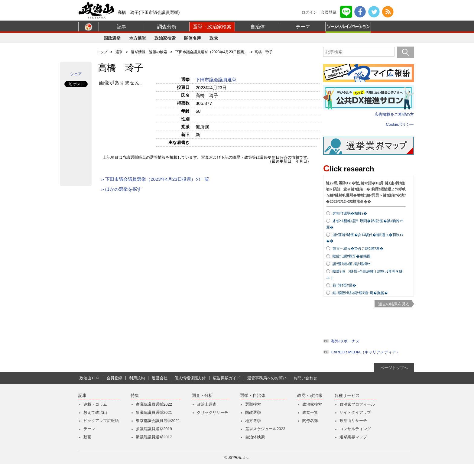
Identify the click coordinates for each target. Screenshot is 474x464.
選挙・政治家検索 (212, 26)
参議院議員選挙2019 (154, 429)
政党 (213, 38)
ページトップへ (394, 367)
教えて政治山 (95, 412)
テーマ (303, 26)
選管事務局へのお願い (267, 378)
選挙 (119, 52)
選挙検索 (253, 404)
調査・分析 (202, 395)
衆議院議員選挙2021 (154, 412)
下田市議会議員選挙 (217, 79)
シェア (76, 74)
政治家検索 (165, 38)
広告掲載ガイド (226, 378)
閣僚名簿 (192, 38)
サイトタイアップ (355, 412)
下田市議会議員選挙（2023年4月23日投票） (211, 52)
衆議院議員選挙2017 (154, 437)
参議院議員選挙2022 (154, 404)
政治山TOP (89, 378)
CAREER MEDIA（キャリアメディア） (365, 352)
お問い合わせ (305, 378)
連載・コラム (95, 404)
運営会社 (159, 378)
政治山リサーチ (353, 421)
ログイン (309, 12)
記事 (121, 26)
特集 (135, 395)
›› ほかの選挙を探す (121, 189)
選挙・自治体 (252, 395)
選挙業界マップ (353, 437)
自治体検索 (255, 437)
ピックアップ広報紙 (101, 421)
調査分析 (167, 26)
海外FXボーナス (345, 341)
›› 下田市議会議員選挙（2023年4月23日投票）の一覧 (155, 179)
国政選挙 (112, 38)
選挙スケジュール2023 (265, 429)
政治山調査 (206, 404)
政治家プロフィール (357, 404)
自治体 (257, 26)
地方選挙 (137, 38)
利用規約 (137, 378)
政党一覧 (310, 412)
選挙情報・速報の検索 (149, 52)
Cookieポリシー (400, 124)
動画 (87, 437)
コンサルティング (355, 429)
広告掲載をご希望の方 (394, 114)
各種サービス (347, 395)
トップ (101, 52)
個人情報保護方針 (190, 378)
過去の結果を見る (394, 304)
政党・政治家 (310, 395)
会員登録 (328, 12)
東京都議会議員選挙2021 (158, 421)
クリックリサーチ (212, 412)
